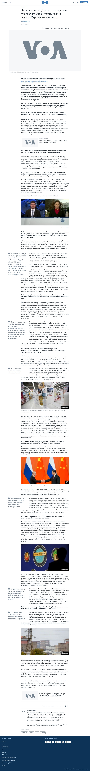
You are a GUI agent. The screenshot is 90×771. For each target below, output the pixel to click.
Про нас (4, 741)
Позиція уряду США (7, 763)
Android (4, 752)
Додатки (4, 765)
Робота (3, 744)
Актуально (24, 7)
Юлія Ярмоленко (25, 21)
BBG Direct (4, 754)
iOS (2, 749)
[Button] (46, 28)
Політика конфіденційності (9, 757)
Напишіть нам (5, 746)
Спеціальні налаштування (8, 760)
